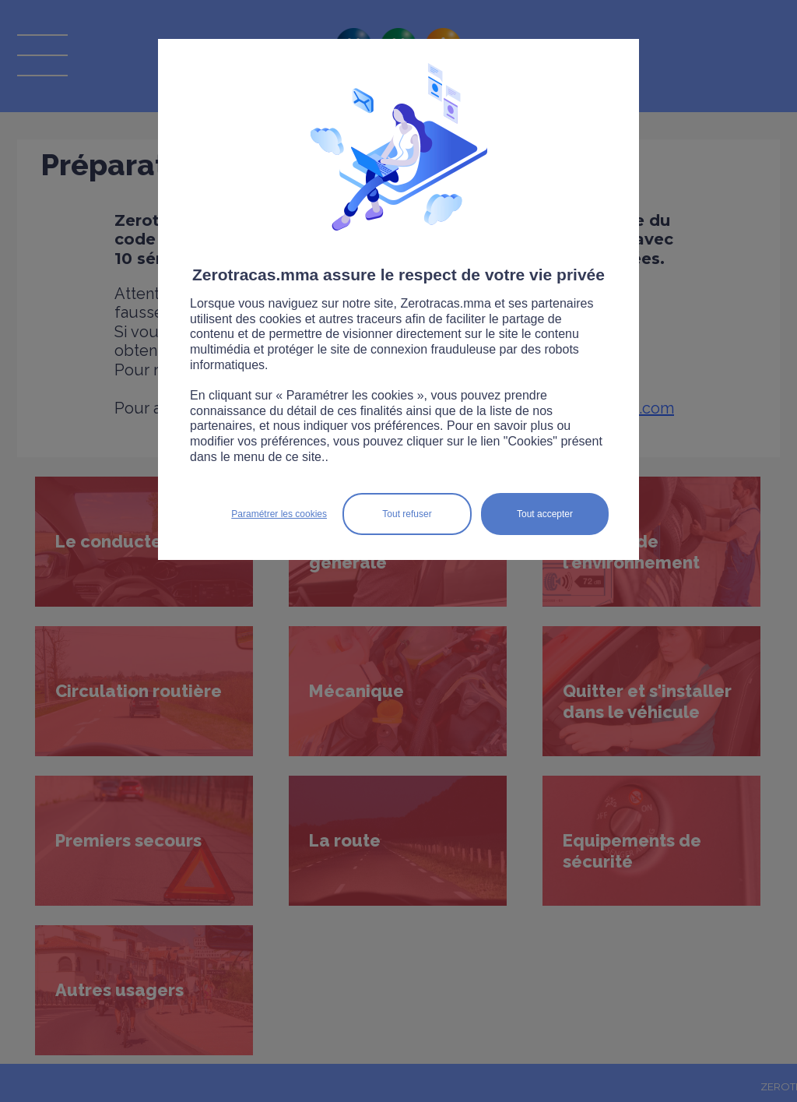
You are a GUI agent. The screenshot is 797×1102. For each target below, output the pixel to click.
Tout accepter (545, 514)
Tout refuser (406, 514)
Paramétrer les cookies (279, 514)
